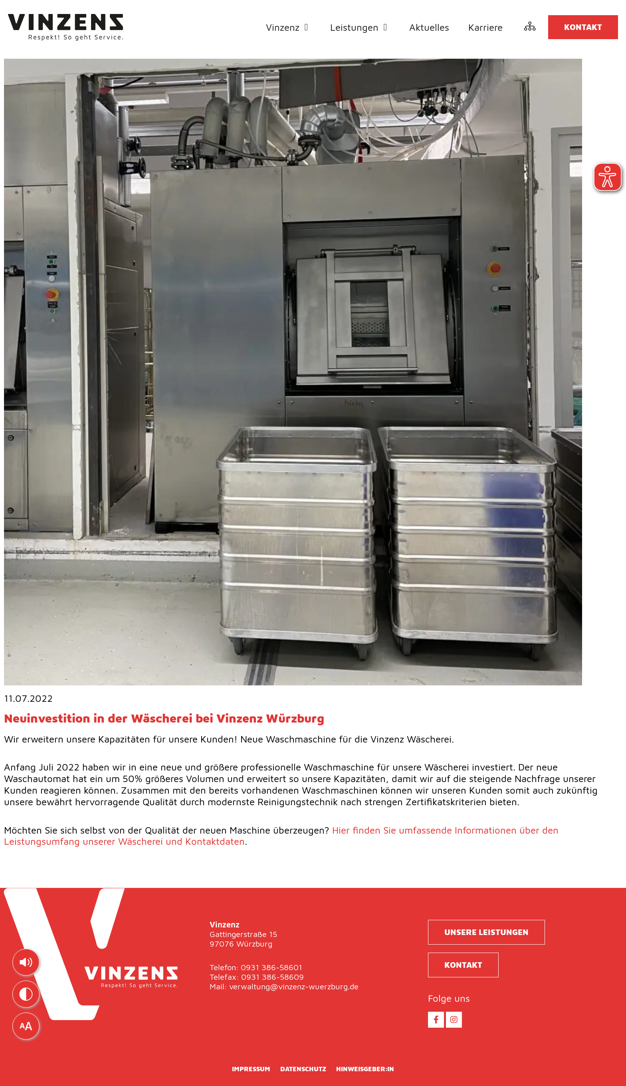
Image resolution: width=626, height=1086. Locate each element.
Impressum (251, 1069)
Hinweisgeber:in (365, 1069)
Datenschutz (303, 1069)
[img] (26, 962)
